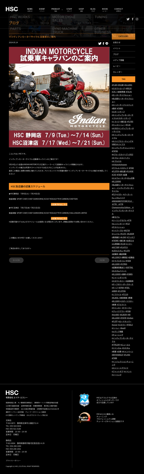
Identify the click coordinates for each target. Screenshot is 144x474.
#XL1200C (128, 85)
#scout (114, 325)
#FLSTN (127, 250)
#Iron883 (115, 314)
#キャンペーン (127, 351)
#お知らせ (130, 240)
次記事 (102, 260)
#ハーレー (116, 328)
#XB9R (114, 291)
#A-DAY (123, 237)
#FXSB (128, 311)
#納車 (114, 304)
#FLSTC (123, 234)
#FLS (114, 194)
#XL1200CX (116, 257)
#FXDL (127, 287)
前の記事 (16, 260)
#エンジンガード (118, 224)
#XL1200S (116, 301)
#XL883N (123, 314)
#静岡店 (124, 257)
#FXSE (131, 168)
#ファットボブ (117, 371)
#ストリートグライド (120, 368)
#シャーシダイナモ (119, 277)
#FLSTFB (115, 171)
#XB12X (128, 88)
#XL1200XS (116, 274)
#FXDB (128, 260)
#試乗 (125, 174)
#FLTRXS (123, 264)
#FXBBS (120, 108)
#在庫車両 (129, 281)
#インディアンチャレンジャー (123, 148)
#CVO (114, 174)
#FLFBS (130, 121)
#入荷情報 (116, 244)
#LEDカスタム (117, 250)
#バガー (119, 194)
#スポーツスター (126, 301)
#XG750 (127, 230)
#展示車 (122, 240)
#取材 (114, 108)
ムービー (116, 66)
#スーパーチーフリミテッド (122, 105)
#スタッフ (124, 168)
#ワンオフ (131, 237)
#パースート (128, 194)
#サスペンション (118, 227)
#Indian (130, 318)
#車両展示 (116, 237)
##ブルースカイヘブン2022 (122, 154)
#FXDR (119, 174)
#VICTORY (116, 247)
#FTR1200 (116, 345)
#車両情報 (123, 298)
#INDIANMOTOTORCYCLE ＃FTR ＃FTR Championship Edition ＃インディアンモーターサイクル (123, 207)
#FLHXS (127, 355)
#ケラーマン (127, 308)
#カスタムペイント (119, 271)
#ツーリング (116, 375)
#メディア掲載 (117, 331)
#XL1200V (116, 264)
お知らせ (116, 42)
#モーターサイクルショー (122, 95)
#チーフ (115, 287)
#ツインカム (116, 348)
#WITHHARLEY (117, 355)
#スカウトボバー (118, 281)
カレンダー (117, 72)
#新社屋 (122, 171)
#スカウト (122, 325)
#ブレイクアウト (118, 311)
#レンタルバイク (118, 198)
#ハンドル (116, 234)
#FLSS (127, 125)
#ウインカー (116, 308)
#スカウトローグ (118, 88)
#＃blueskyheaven (119, 164)
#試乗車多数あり (118, 267)
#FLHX (122, 244)
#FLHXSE (129, 171)
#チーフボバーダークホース (122, 284)
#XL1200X (116, 318)
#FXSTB (123, 318)
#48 (128, 314)
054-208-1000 (15, 446)
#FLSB (114, 85)
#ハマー (129, 244)
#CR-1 (114, 92)
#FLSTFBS (122, 291)
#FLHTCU (124, 247)
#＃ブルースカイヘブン (121, 158)
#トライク (116, 121)
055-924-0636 (15, 426)
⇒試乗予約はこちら (59, 204)
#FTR (129, 220)
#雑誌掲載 (122, 254)
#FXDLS (129, 325)
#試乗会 (131, 257)
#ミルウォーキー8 (119, 178)
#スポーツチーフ (118, 112)
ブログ (116, 54)
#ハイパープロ (117, 230)
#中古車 (120, 85)
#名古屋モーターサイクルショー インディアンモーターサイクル (123, 188)
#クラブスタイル (118, 260)
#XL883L (115, 298)
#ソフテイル (116, 294)
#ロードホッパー (124, 321)
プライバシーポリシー (13, 460)
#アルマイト (121, 304)
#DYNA (121, 287)
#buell (122, 328)
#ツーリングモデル (119, 220)
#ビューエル (125, 345)
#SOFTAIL (129, 267)
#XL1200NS (116, 181)
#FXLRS (129, 92)
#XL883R (130, 234)
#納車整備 (121, 92)
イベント (116, 48)
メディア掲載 (118, 60)
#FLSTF (115, 321)
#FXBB (114, 358)
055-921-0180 (15, 428)
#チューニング (117, 335)
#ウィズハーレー (118, 125)
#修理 (114, 351)
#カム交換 (130, 178)
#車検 (123, 274)
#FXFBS (115, 151)
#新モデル (116, 217)
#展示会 (123, 121)
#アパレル (116, 168)
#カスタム (126, 348)
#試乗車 (115, 254)
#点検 (119, 351)
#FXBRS (129, 274)
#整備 (130, 298)
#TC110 (125, 294)
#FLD (127, 224)
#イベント (128, 371)
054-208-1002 (15, 449)
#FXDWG (115, 240)
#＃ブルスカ (116, 161)
